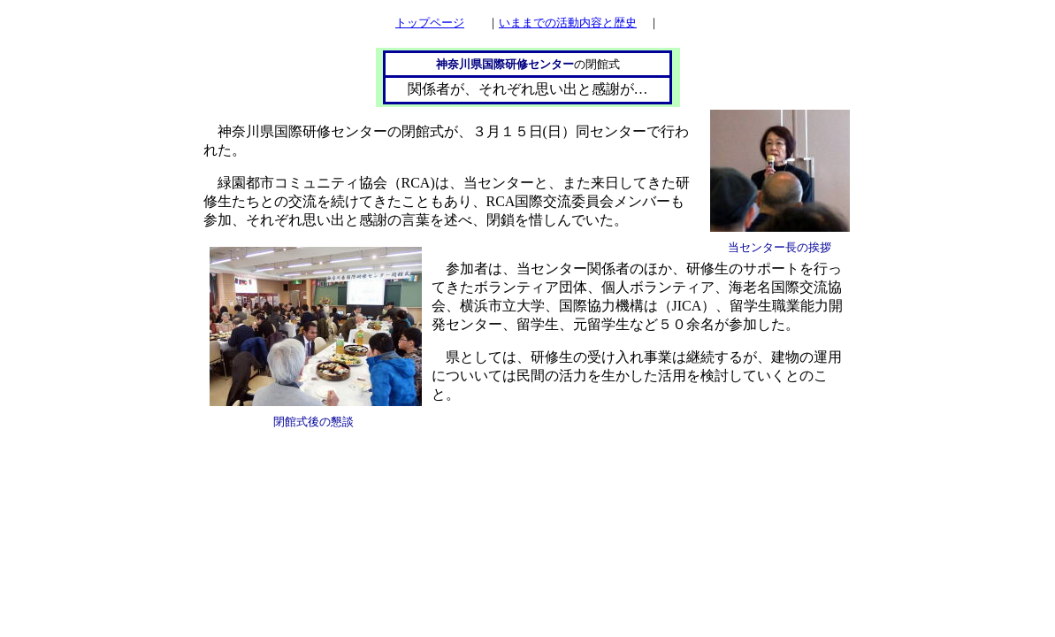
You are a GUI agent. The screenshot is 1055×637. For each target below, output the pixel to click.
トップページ (429, 22)
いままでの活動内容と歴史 (568, 22)
